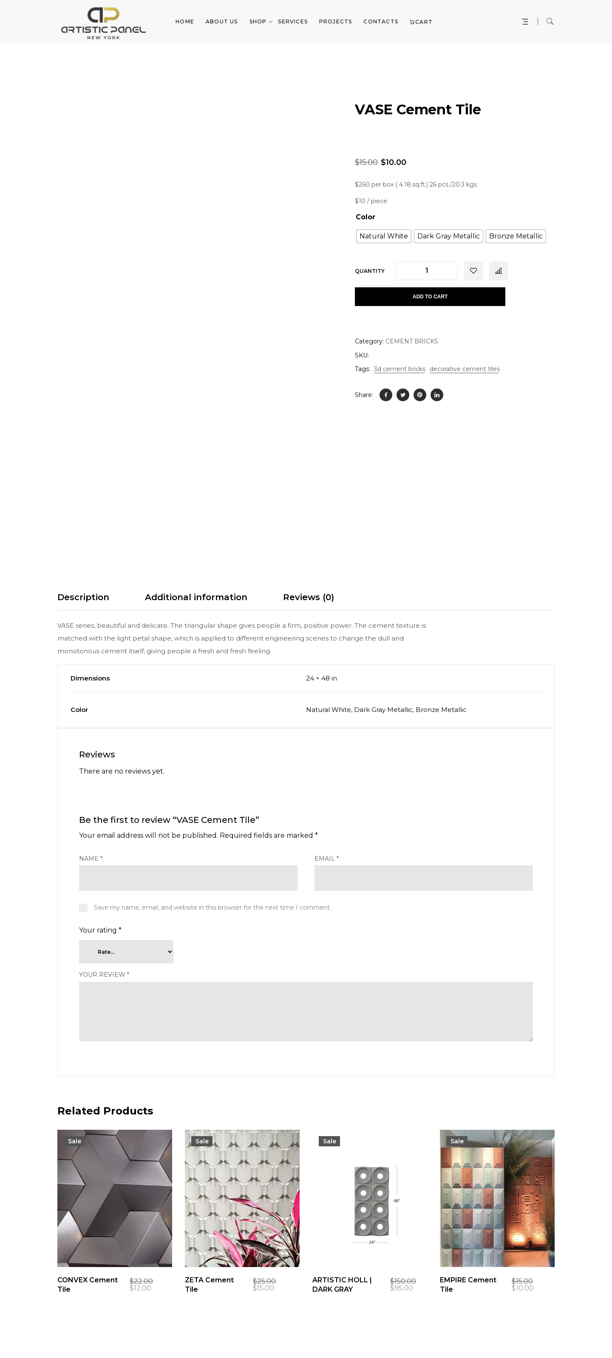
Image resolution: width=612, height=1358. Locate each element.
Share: (364, 395)
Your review (104, 974)
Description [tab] (83, 597)
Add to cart (430, 297)
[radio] (384, 236)
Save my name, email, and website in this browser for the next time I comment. (212, 907)
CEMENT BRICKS (411, 341)
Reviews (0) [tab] (308, 597)
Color (365, 217)
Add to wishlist (473, 270)
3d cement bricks (399, 369)
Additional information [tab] (196, 597)
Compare (498, 270)
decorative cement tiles (465, 369)
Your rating (100, 930)
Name (90, 858)
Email (326, 858)
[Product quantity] (427, 270)
